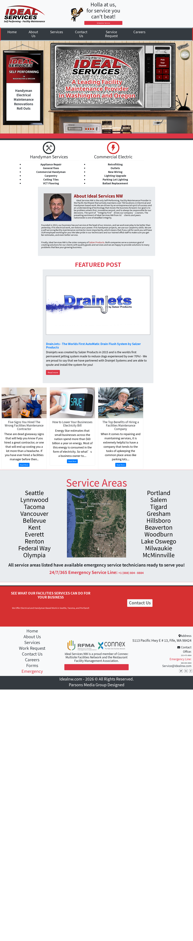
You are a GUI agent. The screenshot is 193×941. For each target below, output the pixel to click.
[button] (56, 32)
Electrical (23, 95)
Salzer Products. (97, 242)
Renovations (23, 104)
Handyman (23, 90)
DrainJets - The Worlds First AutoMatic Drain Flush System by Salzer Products (93, 345)
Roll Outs (24, 108)
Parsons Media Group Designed (96, 684)
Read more (53, 372)
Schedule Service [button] (103, 23)
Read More (24, 465)
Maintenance (24, 99)
